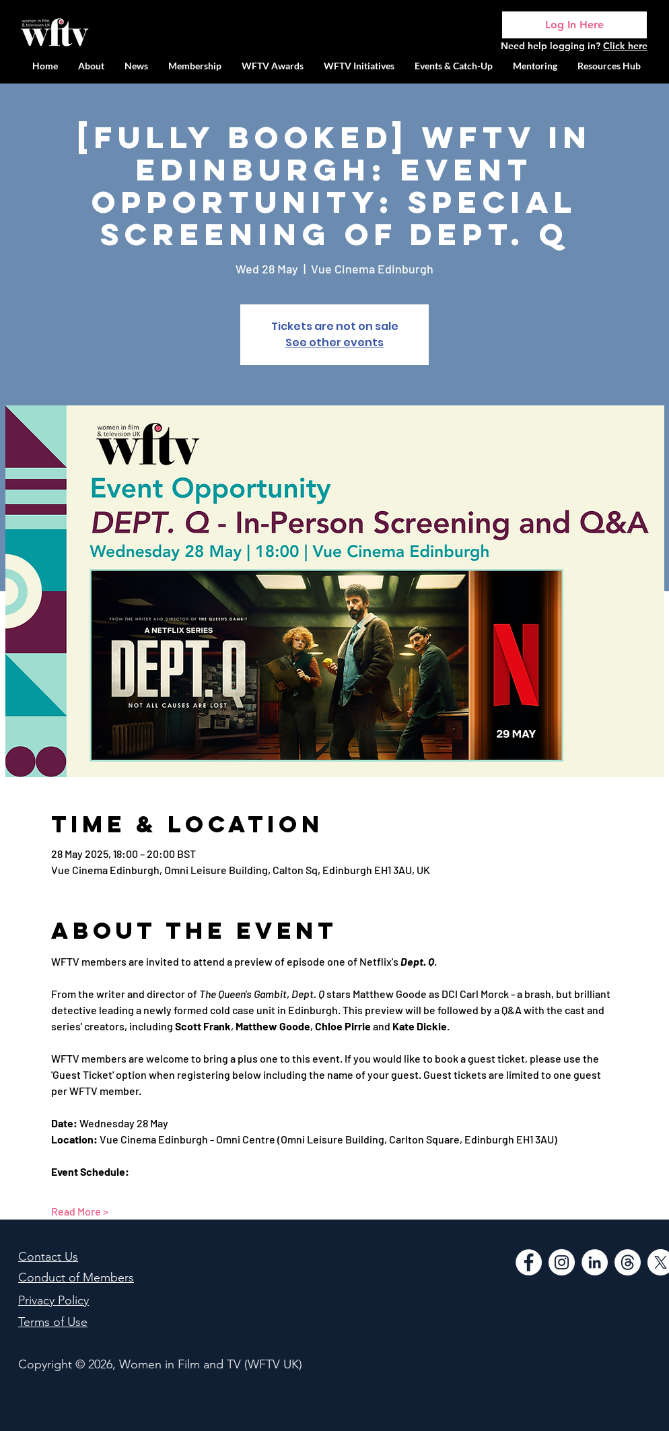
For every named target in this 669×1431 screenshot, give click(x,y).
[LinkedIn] (595, 1262)
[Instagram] (562, 1262)
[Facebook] (529, 1262)
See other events (334, 342)
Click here (625, 46)
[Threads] (627, 1262)
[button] (359, 66)
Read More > (79, 1211)
